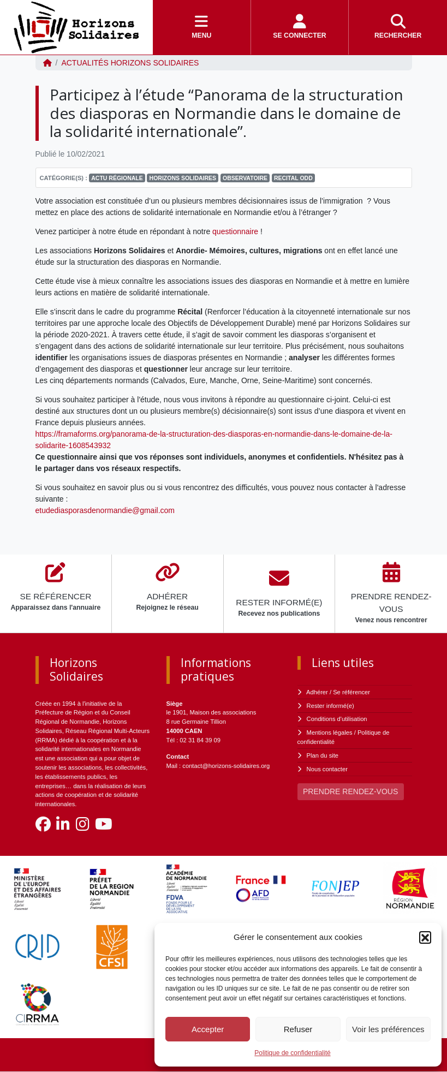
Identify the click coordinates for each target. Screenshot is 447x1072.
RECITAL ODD (293, 178)
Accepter (208, 1029)
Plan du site (322, 755)
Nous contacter (327, 769)
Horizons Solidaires (183, 178)
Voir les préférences (388, 1029)
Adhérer (317, 692)
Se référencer (351, 692)
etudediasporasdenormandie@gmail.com (105, 510)
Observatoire (245, 178)
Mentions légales (330, 732)
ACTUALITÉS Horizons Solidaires (130, 62)
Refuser (298, 1029)
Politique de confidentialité (292, 1053)
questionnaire (235, 231)
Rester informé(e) (330, 705)
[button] (425, 937)
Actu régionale (117, 178)
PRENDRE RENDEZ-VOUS (350, 791)
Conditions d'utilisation (337, 719)
